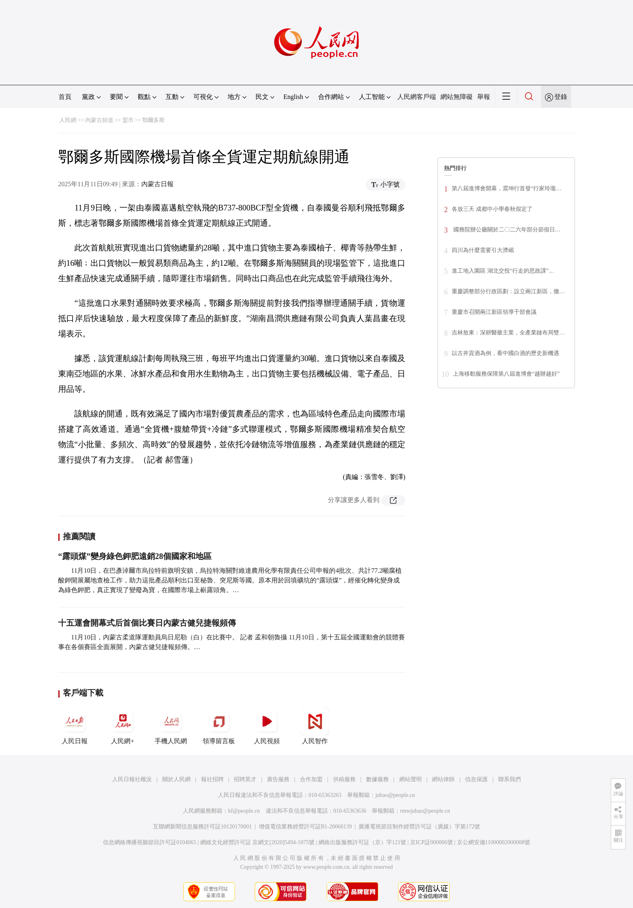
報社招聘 (212, 779)
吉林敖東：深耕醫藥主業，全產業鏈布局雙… (508, 333)
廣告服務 (278, 779)
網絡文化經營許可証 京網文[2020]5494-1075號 (257, 842)
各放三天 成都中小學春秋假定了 (492, 209)
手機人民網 (171, 725)
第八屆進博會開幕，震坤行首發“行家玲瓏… (507, 188)
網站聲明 (410, 779)
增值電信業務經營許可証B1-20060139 (305, 827)
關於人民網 (176, 779)
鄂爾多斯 (153, 120)
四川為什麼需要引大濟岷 (483, 250)
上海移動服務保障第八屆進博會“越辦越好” (506, 374)
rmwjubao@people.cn (425, 811)
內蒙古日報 (157, 184)
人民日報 (75, 725)
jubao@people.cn (395, 795)
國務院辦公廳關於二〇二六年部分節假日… (506, 230)
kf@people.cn (244, 811)
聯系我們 (509, 779)
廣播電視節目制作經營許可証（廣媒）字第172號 (419, 827)
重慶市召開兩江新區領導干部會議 (494, 312)
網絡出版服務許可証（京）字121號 (362, 842)
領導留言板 (219, 725)
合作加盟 (311, 779)
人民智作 (315, 725)
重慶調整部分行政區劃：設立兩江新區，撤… (508, 291)
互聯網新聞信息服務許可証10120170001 (202, 827)
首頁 (65, 96)
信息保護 (476, 779)
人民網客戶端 (416, 96)
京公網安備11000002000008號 (493, 842)
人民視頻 (267, 725)
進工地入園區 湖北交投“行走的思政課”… (503, 271)
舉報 (483, 96)
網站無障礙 (456, 96)
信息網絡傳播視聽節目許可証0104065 (149, 842)
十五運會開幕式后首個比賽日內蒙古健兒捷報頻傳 (147, 622)
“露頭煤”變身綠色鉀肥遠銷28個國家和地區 (135, 556)
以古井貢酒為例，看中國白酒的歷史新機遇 (505, 353)
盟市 (128, 120)
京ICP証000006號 (431, 842)
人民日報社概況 (132, 779)
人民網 (67, 120)
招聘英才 (245, 779)
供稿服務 (344, 779)
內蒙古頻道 (99, 120)
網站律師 (443, 779)
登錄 (560, 96)
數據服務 (377, 779)
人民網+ (123, 725)
